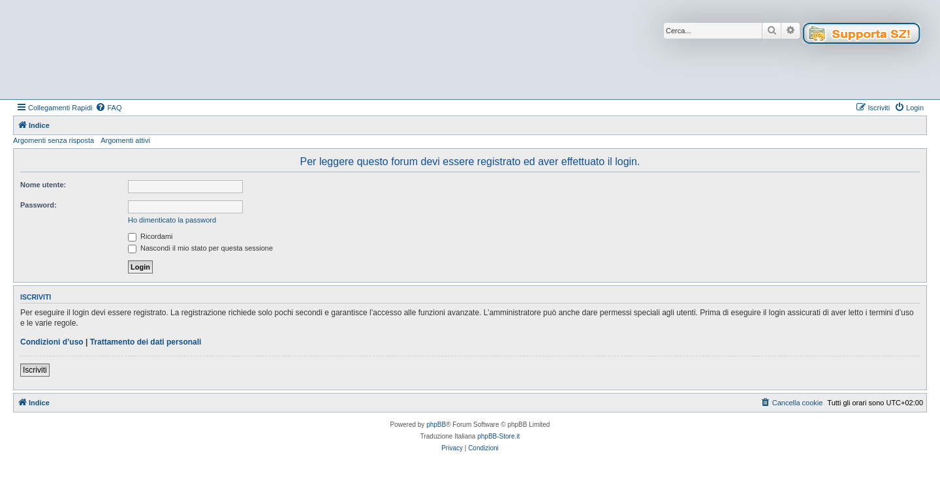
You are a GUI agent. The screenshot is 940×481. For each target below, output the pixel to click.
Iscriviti (35, 370)
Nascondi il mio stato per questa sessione (200, 248)
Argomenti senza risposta (53, 140)
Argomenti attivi (125, 140)
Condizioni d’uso (52, 342)
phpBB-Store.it (498, 436)
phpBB (436, 424)
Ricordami (150, 236)
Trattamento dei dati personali (146, 342)
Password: (38, 205)
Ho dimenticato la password (172, 220)
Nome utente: (43, 185)
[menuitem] (108, 108)
